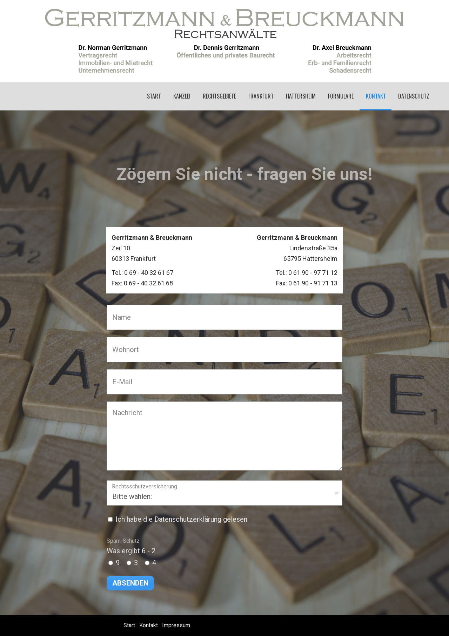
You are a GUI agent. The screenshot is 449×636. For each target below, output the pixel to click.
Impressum (176, 625)
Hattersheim (301, 96)
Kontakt (376, 96)
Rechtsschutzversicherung (144, 487)
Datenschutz (413, 96)
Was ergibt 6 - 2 (131, 546)
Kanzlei (181, 96)
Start (154, 96)
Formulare (341, 96)
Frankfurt (261, 96)
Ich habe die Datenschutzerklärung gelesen (181, 519)
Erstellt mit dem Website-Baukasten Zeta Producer (372, 625)
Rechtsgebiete (219, 96)
